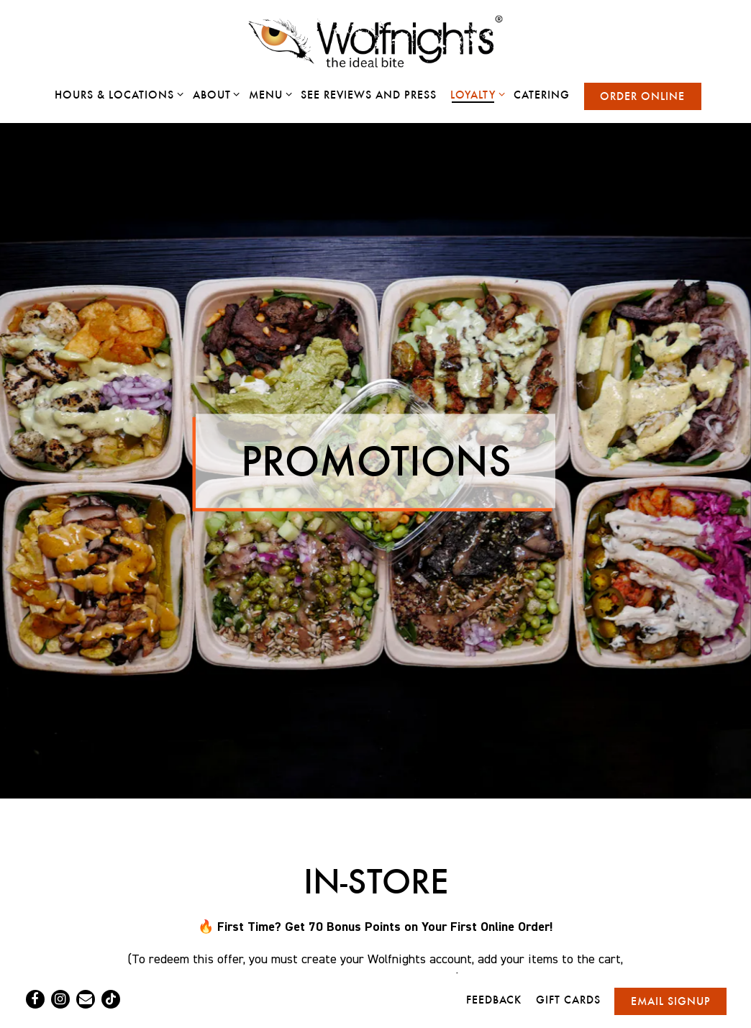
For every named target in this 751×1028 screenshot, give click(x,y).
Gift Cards (568, 999)
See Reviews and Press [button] (369, 94)
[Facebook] (35, 999)
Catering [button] (542, 94)
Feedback (494, 999)
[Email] (85, 999)
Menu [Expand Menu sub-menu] (268, 93)
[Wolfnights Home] (375, 41)
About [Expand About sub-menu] (214, 93)
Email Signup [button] (671, 1001)
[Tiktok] (110, 999)
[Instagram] (60, 999)
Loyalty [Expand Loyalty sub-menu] (475, 93)
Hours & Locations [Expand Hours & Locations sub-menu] (116, 93)
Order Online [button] (642, 96)
